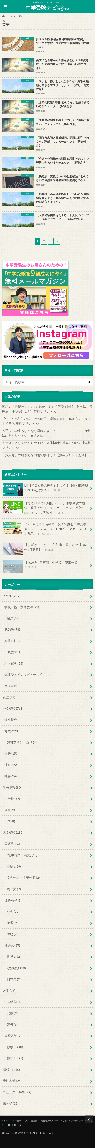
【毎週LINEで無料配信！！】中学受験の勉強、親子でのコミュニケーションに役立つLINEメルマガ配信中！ (44, 508)
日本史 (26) (15, 979)
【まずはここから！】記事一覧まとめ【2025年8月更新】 (45, 549)
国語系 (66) (12, 844)
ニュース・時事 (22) (17, 1092)
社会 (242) (11, 776)
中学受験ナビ (48, 7)
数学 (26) (9, 990)
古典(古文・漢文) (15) (22, 855)
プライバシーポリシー (73, 1120)
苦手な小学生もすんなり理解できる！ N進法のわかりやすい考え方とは (46, 433)
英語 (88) (9, 697)
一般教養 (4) (12, 652)
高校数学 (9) (12, 1035)
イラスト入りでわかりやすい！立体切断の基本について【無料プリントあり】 (46, 445)
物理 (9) (12, 923)
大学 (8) (9, 821)
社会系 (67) (12, 945)
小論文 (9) (14, 866)
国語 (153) (11, 753)
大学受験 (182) (13, 832)
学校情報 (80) (12, 787)
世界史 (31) (15, 956)
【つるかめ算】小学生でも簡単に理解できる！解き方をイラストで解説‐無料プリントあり (46, 421)
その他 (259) (11, 596)
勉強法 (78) (12, 629)
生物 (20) (13, 934)
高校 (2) (9, 810)
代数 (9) (12, 1013)
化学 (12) (13, 911)
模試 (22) (13, 618)
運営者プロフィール (50, 1120)
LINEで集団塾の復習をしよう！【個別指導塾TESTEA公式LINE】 (45, 489)
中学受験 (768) (13, 708)
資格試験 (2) (12, 641)
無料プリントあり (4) (22, 742)
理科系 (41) (12, 900)
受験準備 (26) (12, 1081)
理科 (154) (11, 765)
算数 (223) (11, 731)
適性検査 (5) (12, 720)
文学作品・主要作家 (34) (24, 877)
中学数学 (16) (13, 1002)
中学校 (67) (12, 798)
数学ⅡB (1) (15, 1058)
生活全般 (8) (12, 686)
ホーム (6, 1120)
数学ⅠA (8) (15, 1047)
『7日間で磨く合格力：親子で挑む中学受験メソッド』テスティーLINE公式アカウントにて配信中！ (45, 529)
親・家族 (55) (13, 663)
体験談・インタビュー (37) (23, 674)
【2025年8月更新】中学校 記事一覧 (40, 566)
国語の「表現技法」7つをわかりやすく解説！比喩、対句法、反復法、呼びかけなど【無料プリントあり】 (47, 409)
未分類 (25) (10, 1103)
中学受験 (17, 1120)
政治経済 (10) (16, 968)
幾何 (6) (12, 1024)
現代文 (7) (14, 889)
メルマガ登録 (31, 1120)
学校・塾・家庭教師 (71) (21, 607)
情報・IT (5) (11, 1069)
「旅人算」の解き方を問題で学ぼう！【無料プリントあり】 (45, 455)
